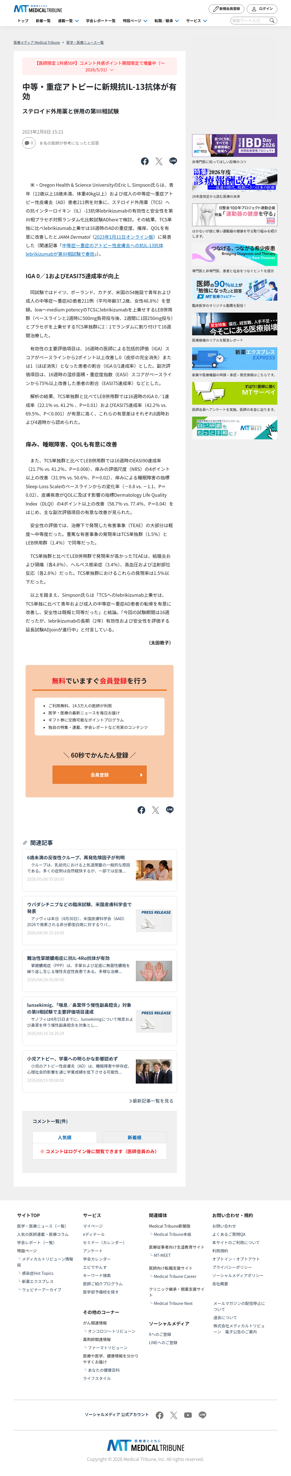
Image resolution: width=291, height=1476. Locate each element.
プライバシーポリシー (232, 1267)
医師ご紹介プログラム (103, 1283)
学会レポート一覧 (101, 20)
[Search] (253, 20)
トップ (22, 20)
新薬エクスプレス (38, 1281)
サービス (193, 20)
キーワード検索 (97, 1275)
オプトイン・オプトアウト (236, 1259)
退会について (225, 1317)
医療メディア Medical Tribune (37, 42)
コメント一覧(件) (50, 1121)
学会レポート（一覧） (37, 1242)
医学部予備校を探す (101, 1292)
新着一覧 (43, 20)
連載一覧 (65, 20)
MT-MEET (162, 1255)
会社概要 (220, 1283)
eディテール (94, 1234)
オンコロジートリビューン (111, 1331)
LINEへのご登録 (163, 1342)
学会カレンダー (97, 1259)
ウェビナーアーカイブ (41, 1289)
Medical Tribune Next (173, 1303)
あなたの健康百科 (104, 1370)
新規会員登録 (226, 9)
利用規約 (220, 1250)
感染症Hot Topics (37, 1273)
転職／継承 (164, 20)
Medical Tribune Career (175, 1276)
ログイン (262, 9)
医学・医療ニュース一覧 (85, 42)
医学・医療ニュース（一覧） (42, 1226)
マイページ (93, 1226)
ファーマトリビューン (107, 1347)
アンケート (93, 1250)
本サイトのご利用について (236, 1242)
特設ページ (132, 20)
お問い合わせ (224, 1226)
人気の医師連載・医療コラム (43, 1234)
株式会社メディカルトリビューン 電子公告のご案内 (239, 1328)
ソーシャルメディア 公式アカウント (117, 1414)
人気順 (64, 1137)
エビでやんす (95, 1267)
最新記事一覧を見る (151, 1100)
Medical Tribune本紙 (172, 1234)
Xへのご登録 (160, 1334)
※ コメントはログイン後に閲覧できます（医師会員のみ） (99, 1151)
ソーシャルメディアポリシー (238, 1275)
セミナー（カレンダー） (105, 1242)
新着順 (135, 1137)
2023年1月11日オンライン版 (123, 236)
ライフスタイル (97, 1378)
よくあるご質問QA (229, 1234)
